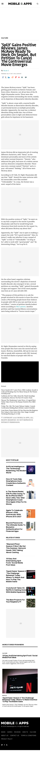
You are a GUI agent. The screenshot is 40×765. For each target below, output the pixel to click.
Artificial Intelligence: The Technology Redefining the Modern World (16, 469)
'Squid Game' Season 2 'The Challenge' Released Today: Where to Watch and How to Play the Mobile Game (16, 576)
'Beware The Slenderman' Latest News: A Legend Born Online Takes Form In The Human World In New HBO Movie (18, 402)
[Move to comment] (25, 77)
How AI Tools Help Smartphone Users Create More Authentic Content (16, 482)
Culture (4, 38)
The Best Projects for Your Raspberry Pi (15, 601)
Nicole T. (6, 70)
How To (25, 732)
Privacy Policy (6, 739)
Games (9, 732)
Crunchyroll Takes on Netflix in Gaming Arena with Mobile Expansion (16, 590)
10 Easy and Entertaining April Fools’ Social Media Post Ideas (14, 561)
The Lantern (21, 307)
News (3, 732)
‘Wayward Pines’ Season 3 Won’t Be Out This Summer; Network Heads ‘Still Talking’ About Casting (16, 548)
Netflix (4, 695)
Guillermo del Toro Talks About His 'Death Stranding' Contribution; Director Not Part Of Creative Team (18, 397)
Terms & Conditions (28, 735)
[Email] (22, 77)
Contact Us (14, 735)
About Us (4, 735)
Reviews (17, 732)
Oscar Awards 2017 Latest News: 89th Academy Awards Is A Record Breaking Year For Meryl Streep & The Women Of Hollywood (19, 391)
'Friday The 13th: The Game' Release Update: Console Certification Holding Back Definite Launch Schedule (18, 407)
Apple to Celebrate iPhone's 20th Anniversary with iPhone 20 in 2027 (14, 513)
